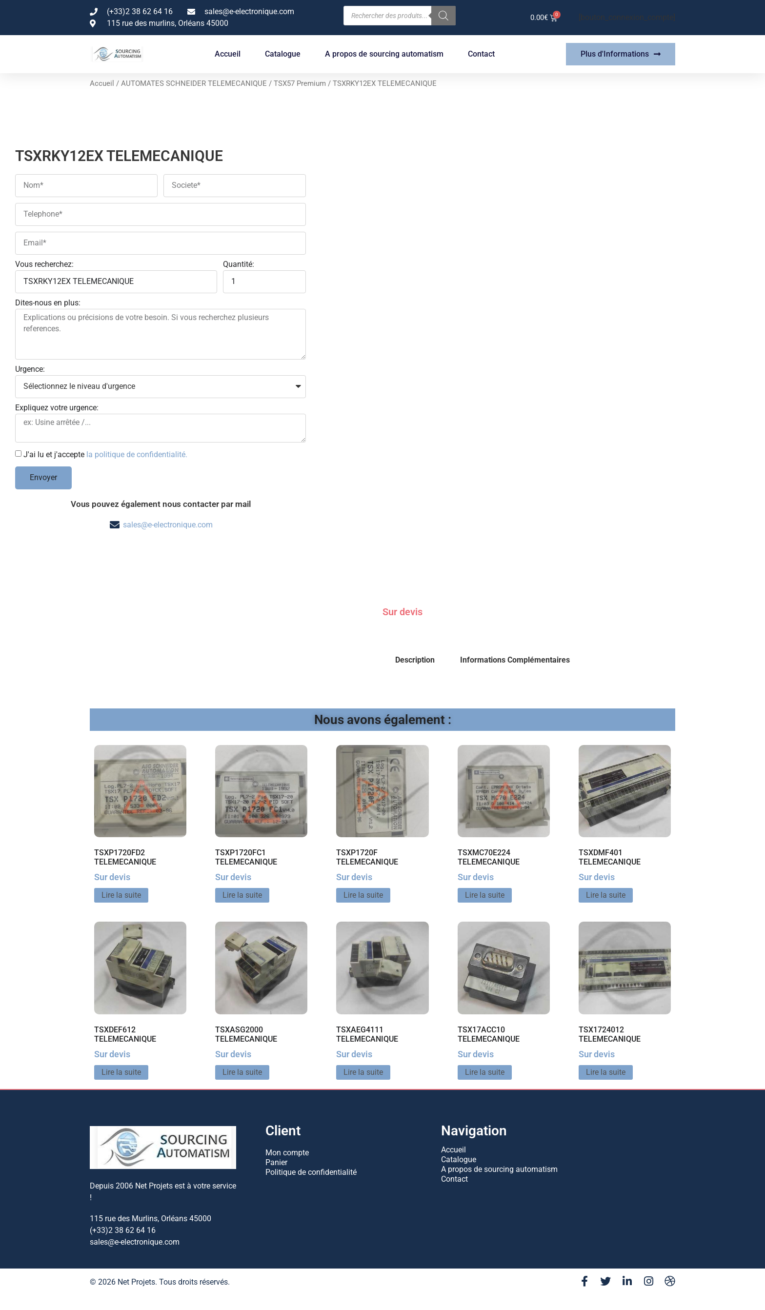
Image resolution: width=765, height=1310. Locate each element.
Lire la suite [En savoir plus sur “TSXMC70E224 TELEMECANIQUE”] (484, 895)
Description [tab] (415, 660)
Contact (481, 54)
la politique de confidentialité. (136, 454)
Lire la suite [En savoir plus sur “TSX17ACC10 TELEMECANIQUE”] (484, 1072)
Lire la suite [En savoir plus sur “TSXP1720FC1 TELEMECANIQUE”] (242, 895)
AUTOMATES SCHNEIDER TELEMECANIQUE (194, 83)
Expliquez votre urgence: (57, 408)
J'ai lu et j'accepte (105, 454)
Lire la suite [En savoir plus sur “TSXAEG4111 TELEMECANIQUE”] (363, 1072)
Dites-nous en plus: (48, 303)
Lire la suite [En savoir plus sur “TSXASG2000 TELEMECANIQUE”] (242, 1072)
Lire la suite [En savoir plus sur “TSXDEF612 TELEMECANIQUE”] (121, 1072)
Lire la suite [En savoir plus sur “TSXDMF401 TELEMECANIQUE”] (605, 895)
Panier (276, 1162)
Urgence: (30, 369)
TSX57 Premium (300, 83)
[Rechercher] (443, 15)
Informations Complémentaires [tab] (515, 660)
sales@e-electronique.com (168, 524)
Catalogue (283, 54)
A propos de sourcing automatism (384, 54)
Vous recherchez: (44, 265)
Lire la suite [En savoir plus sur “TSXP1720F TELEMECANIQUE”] (363, 895)
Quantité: (238, 265)
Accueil (228, 54)
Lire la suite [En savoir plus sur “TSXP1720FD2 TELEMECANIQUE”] (121, 895)
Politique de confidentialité (311, 1171)
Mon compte (287, 1152)
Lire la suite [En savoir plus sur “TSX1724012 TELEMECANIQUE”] (605, 1072)
